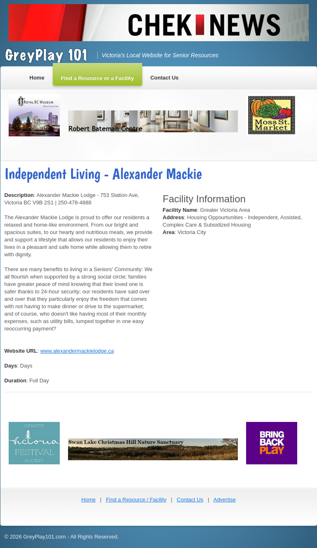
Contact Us (190, 499)
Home (88, 499)
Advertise (224, 499)
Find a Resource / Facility (136, 499)
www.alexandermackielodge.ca (77, 351)
